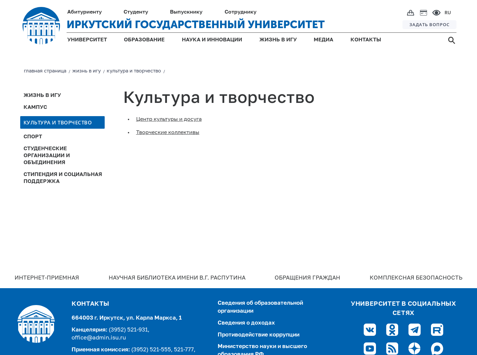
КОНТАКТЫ (365, 40)
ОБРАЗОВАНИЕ (144, 40)
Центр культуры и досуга (169, 119)
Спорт (33, 137)
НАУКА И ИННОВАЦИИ (212, 40)
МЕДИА (323, 40)
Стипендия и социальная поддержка (63, 178)
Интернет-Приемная (47, 278)
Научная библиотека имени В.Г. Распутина (177, 278)
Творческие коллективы (167, 132)
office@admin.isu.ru (99, 338)
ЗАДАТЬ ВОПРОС (429, 24)
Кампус (35, 107)
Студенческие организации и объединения (47, 155)
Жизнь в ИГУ (42, 95)
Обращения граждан (307, 278)
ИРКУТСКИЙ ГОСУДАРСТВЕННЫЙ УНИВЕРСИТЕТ (196, 24)
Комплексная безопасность (416, 278)
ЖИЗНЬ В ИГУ (278, 40)
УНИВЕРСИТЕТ (87, 40)
